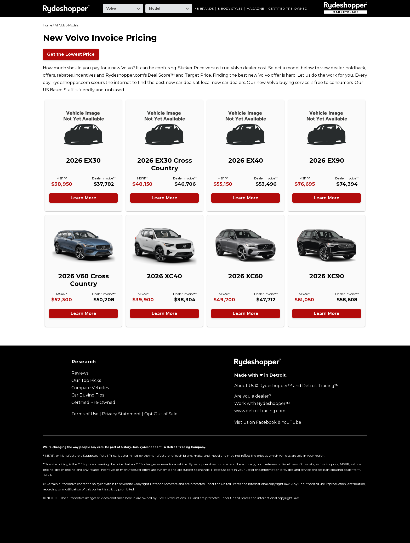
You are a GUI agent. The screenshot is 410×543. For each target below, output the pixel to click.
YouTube (291, 422)
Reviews (79, 373)
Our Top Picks (86, 380)
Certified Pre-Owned (287, 8)
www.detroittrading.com (259, 410)
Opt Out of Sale (161, 413)
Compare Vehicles (90, 387)
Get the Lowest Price (71, 54)
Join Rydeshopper (146, 447)
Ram (266, 4)
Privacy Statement (121, 413)
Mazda (217, 4)
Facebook (266, 422)
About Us (244, 385)
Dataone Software (164, 484)
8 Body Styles (230, 8)
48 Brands (204, 8)
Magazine (255, 8)
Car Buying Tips (87, 395)
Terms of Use (85, 413)
